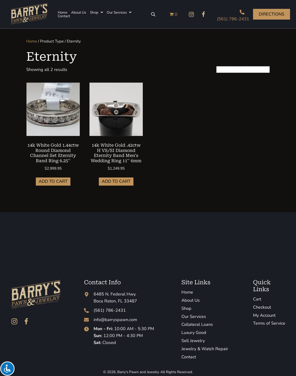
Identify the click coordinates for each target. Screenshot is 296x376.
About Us (190, 300)
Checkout (262, 307)
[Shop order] (243, 69)
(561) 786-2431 (233, 19)
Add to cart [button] (53, 181)
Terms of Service (269, 323)
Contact (188, 357)
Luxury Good (193, 332)
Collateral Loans (197, 324)
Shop (186, 308)
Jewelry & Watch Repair (204, 349)
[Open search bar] (153, 14)
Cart (257, 299)
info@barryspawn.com (115, 319)
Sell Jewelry (193, 341)
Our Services (193, 316)
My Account (264, 315)
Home (31, 41)
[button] (191, 14)
